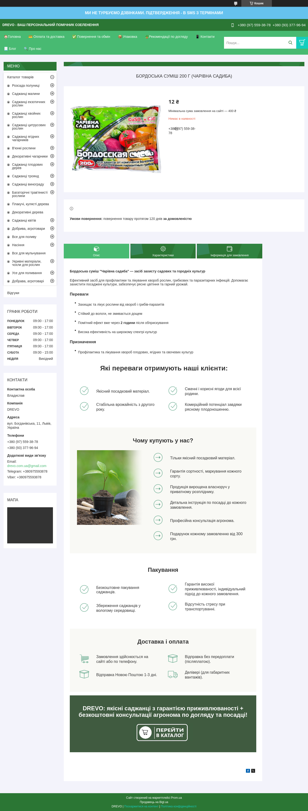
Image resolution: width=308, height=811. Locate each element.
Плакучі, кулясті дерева (30, 204)
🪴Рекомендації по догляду (166, 37)
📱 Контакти (204, 37)
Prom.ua (176, 797)
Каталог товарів (20, 77)
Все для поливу (24, 237)
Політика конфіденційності (179, 806)
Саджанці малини (26, 94)
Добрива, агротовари (28, 229)
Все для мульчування (28, 253)
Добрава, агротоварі (28, 281)
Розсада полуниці (25, 85)
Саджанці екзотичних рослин (28, 103)
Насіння (18, 245)
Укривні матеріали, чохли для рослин (26, 263)
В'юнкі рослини (23, 148)
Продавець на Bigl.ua (154, 802)
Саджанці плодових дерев (27, 166)
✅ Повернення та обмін (91, 37)
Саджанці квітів (24, 220)
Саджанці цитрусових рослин (29, 126)
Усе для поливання (27, 273)
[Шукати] (290, 43)
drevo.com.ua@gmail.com (26, 466)
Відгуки (13, 293)
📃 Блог (10, 49)
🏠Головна (12, 37)
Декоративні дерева (27, 212)
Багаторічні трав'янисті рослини (30, 194)
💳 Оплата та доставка (46, 37)
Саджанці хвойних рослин (26, 115)
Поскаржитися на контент (141, 806)
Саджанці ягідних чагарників (25, 138)
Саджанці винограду (28, 184)
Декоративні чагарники (30, 156)
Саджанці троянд (25, 176)
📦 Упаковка (127, 37)
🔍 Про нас (32, 49)
